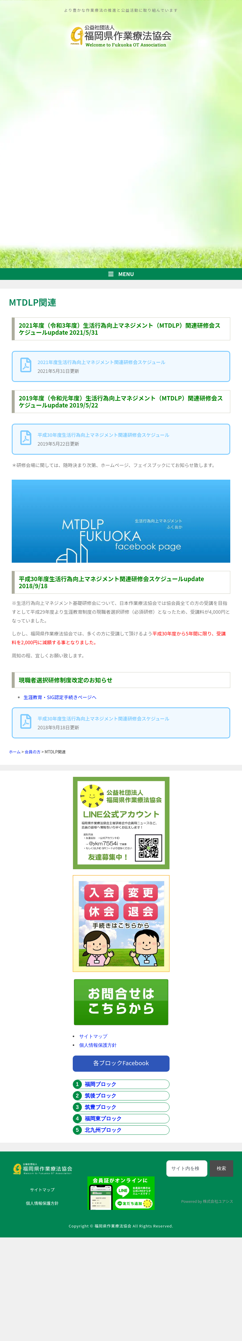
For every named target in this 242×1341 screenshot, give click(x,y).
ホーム (15, 752)
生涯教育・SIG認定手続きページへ (60, 697)
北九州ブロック (103, 1130)
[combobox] (186, 1168)
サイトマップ (93, 1036)
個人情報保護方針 (98, 1045)
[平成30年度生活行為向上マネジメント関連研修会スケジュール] (25, 437)
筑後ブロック (100, 1096)
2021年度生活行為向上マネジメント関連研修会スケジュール (101, 362)
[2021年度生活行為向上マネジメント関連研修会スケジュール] (25, 365)
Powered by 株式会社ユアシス (207, 1201)
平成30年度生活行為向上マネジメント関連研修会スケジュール (103, 434)
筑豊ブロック (100, 1107)
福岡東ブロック (103, 1119)
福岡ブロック (100, 1084)
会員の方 (32, 752)
